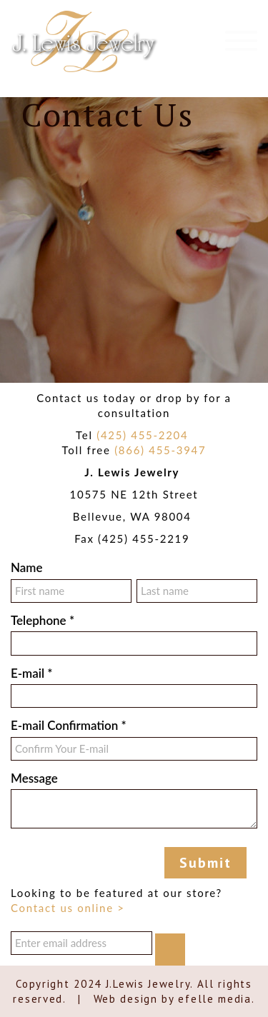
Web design (126, 999)
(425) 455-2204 (142, 435)
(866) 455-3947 (160, 450)
